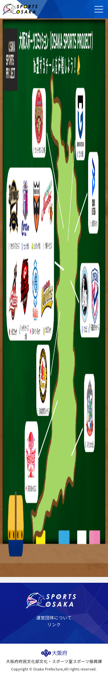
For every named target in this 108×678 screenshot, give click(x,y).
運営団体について (54, 618)
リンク (54, 624)
